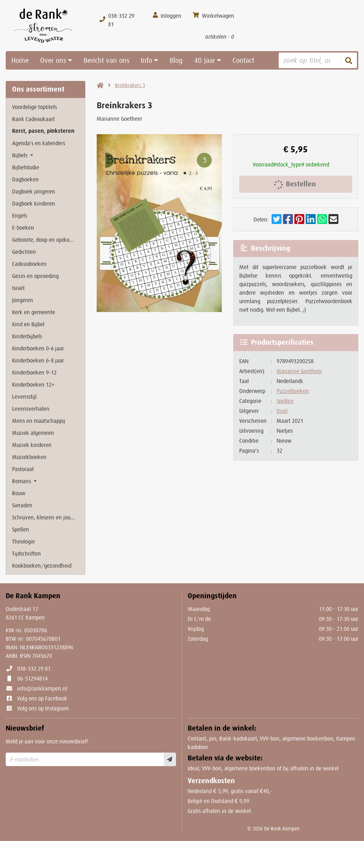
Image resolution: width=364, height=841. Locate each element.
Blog (176, 60)
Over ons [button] (53, 60)
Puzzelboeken (293, 391)
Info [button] (146, 60)
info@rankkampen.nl (42, 688)
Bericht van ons (106, 60)
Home (20, 60)
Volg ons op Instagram (43, 708)
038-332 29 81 (33, 668)
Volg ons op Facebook (42, 698)
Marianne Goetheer (299, 371)
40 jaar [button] (204, 60)
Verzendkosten (211, 781)
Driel (282, 411)
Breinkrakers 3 (130, 85)
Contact (243, 60)
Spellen (285, 401)
